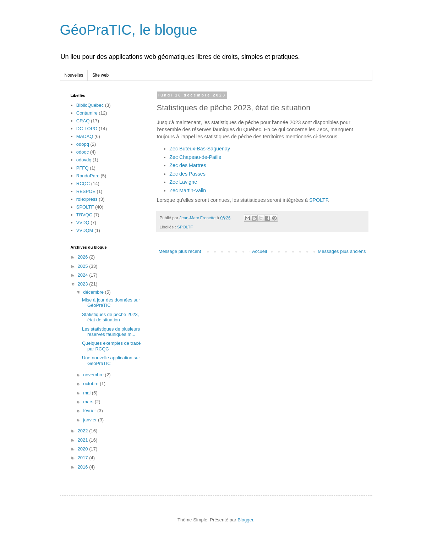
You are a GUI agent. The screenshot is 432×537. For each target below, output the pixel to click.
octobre (91, 383)
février (90, 410)
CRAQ (83, 120)
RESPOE (85, 191)
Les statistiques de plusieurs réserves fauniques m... (111, 331)
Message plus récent (180, 251)
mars (89, 401)
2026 (83, 257)
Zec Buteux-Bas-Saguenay (199, 148)
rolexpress (87, 199)
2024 (83, 275)
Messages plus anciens (342, 251)
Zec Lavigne (183, 182)
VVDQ (82, 222)
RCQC (83, 183)
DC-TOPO (87, 128)
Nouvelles (74, 75)
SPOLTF (318, 200)
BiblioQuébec (90, 105)
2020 (83, 449)
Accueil (259, 251)
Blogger (245, 519)
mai (87, 392)
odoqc (82, 152)
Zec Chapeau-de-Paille (195, 157)
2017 (83, 457)
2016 (83, 467)
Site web (100, 75)
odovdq (84, 159)
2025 (83, 266)
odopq (82, 144)
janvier (90, 419)
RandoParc (87, 175)
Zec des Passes (187, 174)
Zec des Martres (187, 165)
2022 (83, 430)
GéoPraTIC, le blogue (128, 30)
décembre (94, 292)
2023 (83, 284)
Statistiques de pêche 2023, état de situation (110, 317)
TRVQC (84, 214)
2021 (83, 440)
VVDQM (84, 230)
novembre (94, 374)
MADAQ (84, 136)
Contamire (87, 113)
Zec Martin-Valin (187, 190)
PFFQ (82, 168)
